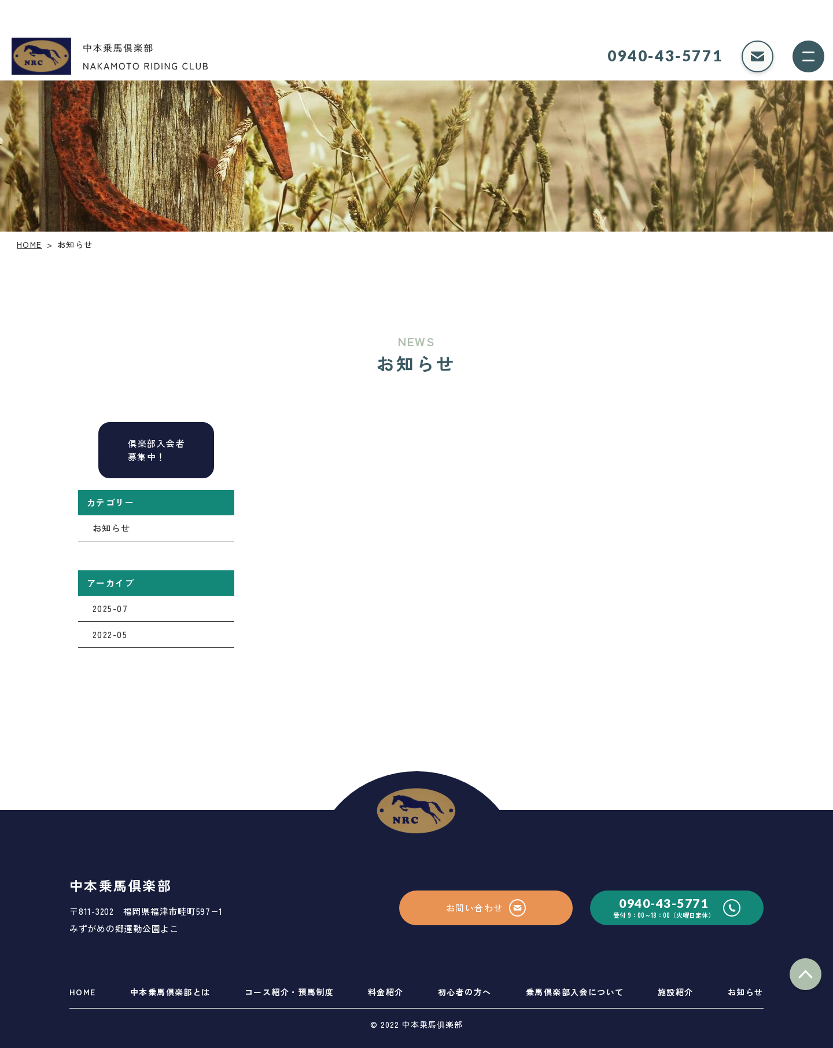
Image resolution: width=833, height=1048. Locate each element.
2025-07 (110, 608)
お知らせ (112, 528)
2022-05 (110, 634)
